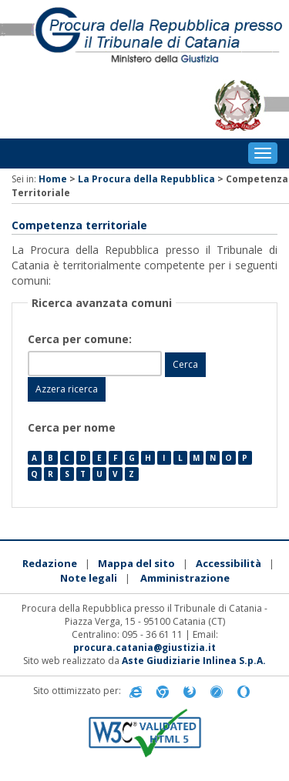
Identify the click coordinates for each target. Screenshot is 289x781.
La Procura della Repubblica (146, 178)
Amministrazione (185, 578)
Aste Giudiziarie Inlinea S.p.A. (194, 660)
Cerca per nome (72, 427)
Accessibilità (228, 563)
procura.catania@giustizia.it (144, 647)
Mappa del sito (136, 563)
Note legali (88, 578)
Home (53, 178)
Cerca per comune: (81, 339)
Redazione (49, 563)
